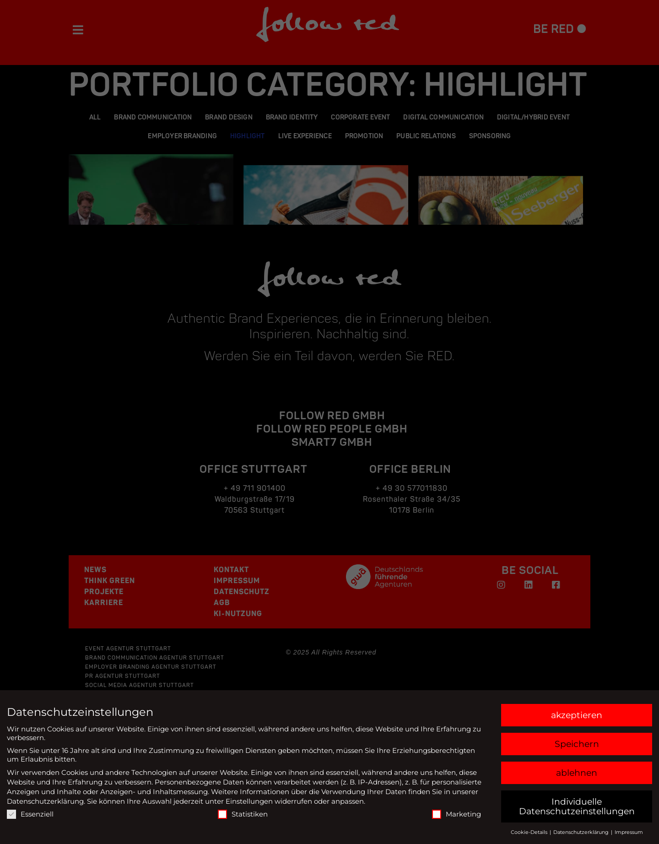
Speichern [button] (577, 744)
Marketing (456, 814)
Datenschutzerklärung (45, 801)
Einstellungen (249, 801)
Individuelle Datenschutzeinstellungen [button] (577, 806)
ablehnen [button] (576, 773)
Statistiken (243, 814)
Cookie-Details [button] (530, 832)
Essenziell (30, 814)
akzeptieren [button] (576, 715)
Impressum (629, 832)
